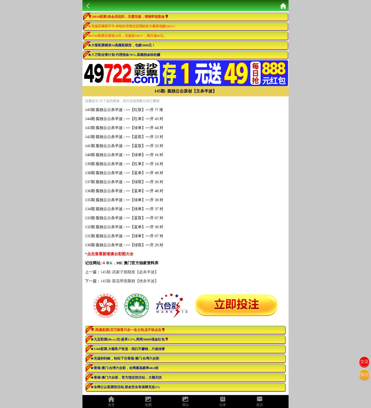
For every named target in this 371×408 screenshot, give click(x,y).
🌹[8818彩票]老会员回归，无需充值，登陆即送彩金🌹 (128, 17)
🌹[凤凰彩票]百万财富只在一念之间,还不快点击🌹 (127, 330)
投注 (364, 374)
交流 (364, 361)
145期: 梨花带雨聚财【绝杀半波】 (129, 281)
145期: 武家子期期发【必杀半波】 (129, 272)
